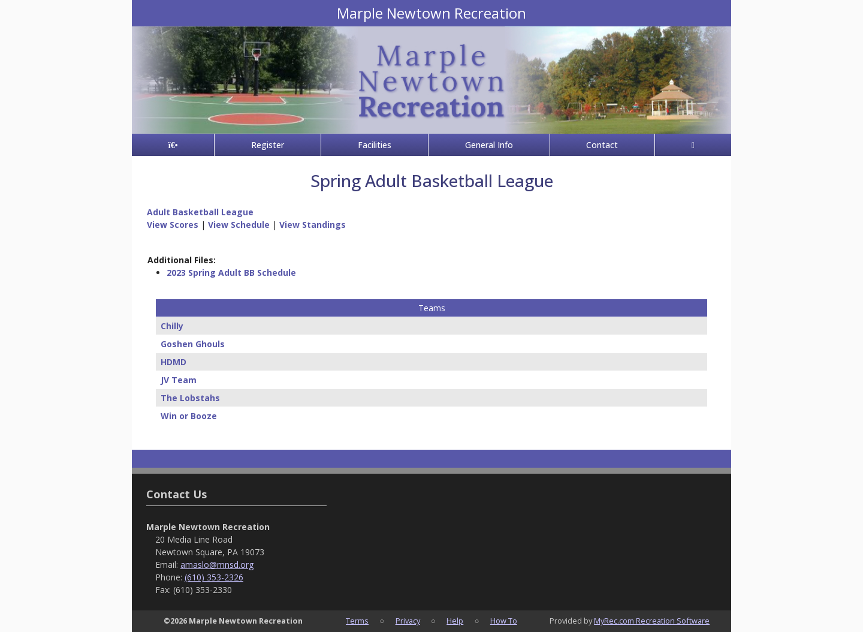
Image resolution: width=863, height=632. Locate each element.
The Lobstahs (190, 398)
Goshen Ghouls (193, 344)
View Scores (172, 224)
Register (267, 145)
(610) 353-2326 (214, 577)
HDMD (173, 362)
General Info (489, 145)
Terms (357, 620)
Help (454, 620)
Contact (602, 145)
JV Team (179, 380)
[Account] (693, 145)
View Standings (312, 224)
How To (503, 620)
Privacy (408, 620)
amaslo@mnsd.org (217, 564)
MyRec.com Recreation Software (652, 620)
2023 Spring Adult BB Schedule (231, 272)
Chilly (172, 326)
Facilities (374, 145)
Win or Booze (189, 416)
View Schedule (239, 224)
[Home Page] (173, 145)
